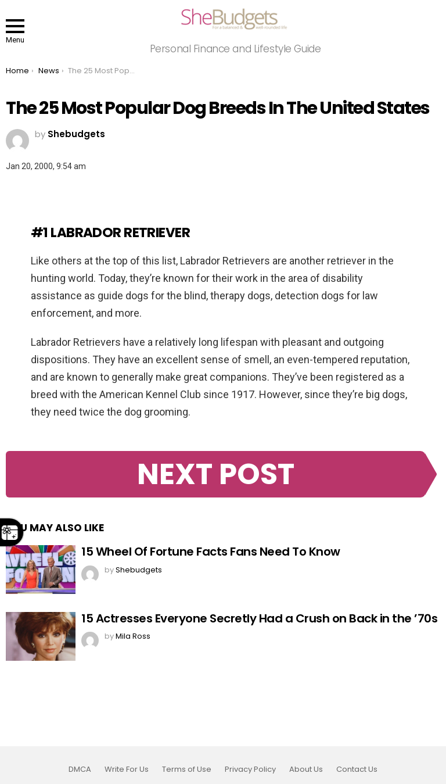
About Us (306, 769)
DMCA (80, 769)
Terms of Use (186, 769)
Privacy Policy (250, 769)
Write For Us (127, 769)
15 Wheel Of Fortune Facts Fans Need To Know (210, 551)
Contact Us (356, 769)
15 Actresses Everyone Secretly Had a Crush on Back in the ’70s (259, 618)
